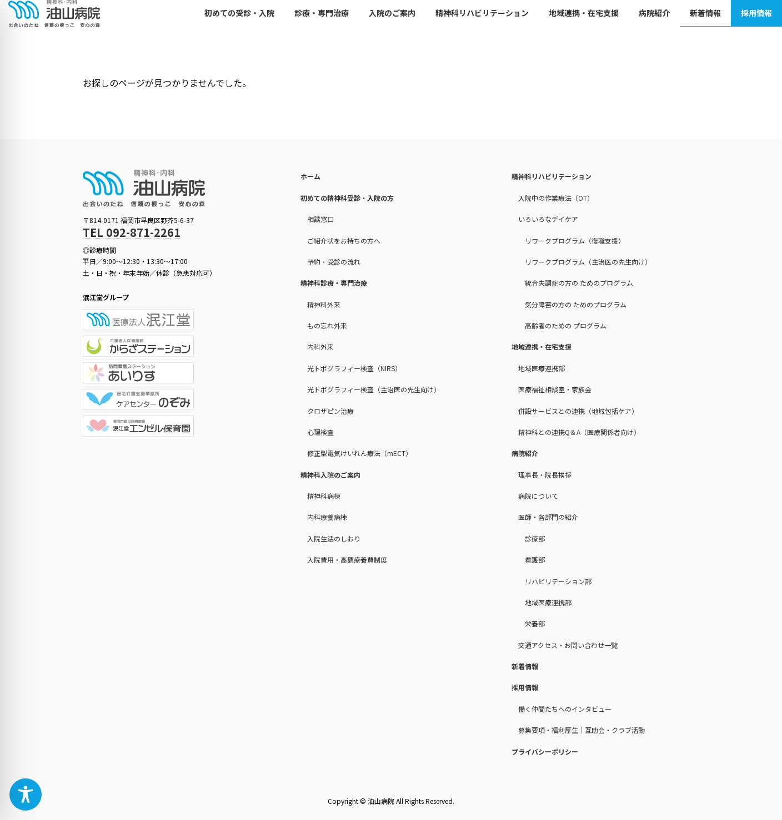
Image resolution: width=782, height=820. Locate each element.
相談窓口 (320, 219)
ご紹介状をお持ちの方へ (343, 240)
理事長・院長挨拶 (545, 474)
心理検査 (320, 432)
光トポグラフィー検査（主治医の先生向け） (373, 389)
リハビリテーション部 (558, 581)
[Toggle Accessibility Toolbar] (25, 794)
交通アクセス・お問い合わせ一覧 (568, 645)
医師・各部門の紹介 (548, 517)
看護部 (535, 559)
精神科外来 (323, 304)
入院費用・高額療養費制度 (347, 559)
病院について (538, 495)
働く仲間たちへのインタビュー (564, 708)
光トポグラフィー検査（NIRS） (354, 368)
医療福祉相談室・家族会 (554, 389)
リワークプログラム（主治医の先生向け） (588, 261)
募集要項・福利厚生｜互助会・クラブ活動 (581, 730)
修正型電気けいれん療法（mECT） (359, 453)
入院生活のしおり (333, 538)
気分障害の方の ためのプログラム (575, 304)
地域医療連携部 (541, 368)
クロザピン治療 (330, 411)
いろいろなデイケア (548, 219)
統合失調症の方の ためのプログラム (579, 282)
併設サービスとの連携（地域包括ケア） (578, 411)
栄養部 (535, 623)
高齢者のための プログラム (565, 325)
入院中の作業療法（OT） (556, 198)
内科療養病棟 (327, 517)
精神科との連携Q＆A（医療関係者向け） (579, 432)
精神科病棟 (323, 495)
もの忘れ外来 (327, 325)
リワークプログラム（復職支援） (575, 240)
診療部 (535, 538)
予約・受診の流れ (333, 261)
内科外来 (320, 347)
